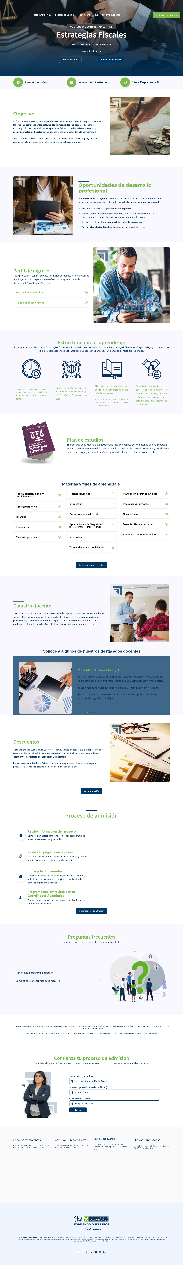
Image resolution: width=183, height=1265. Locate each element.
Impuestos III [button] (77, 537)
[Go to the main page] (16, 5)
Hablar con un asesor (110, 59)
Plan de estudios (70, 59)
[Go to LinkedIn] (91, 1252)
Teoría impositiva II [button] (27, 537)
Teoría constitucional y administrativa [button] (30, 495)
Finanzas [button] (21, 516)
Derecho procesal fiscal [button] (83, 514)
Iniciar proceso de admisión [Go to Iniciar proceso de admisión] (91, 910)
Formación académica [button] (29, 292)
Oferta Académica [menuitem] (42, 5)
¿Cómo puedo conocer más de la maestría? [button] (38, 980)
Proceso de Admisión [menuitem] (65, 5)
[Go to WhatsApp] (78, 1252)
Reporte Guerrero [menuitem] (111, 5)
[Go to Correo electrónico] (104, 1252)
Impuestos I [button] (23, 527)
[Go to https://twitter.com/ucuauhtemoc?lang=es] (100, 1252)
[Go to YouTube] (96, 1252)
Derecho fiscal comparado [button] (139, 524)
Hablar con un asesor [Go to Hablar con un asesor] (167, 5)
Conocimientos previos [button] (30, 302)
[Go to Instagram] (87, 1252)
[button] (87, 712)
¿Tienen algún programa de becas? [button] (34, 972)
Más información (91, 791)
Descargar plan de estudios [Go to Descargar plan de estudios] (91, 565)
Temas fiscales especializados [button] (87, 547)
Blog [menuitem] (97, 5)
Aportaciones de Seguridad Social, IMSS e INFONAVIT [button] (86, 526)
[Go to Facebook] (83, 1252)
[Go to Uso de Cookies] (103, 1241)
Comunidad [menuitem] (85, 5)
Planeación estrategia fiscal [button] (140, 493)
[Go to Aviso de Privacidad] (88, 1241)
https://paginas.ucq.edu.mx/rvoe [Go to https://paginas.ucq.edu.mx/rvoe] (92, 1029)
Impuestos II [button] (76, 503)
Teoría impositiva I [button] (27, 506)
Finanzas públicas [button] (79, 493)
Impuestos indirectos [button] (136, 503)
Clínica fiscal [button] (130, 514)
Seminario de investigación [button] (139, 534)
